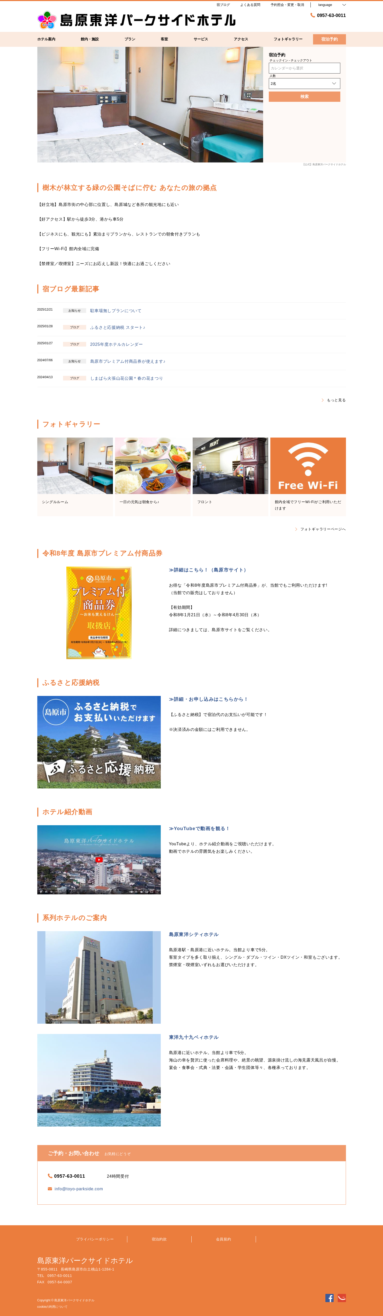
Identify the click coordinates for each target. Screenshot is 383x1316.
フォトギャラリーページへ (320, 529)
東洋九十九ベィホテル (194, 1037)
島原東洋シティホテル (194, 934)
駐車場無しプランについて (116, 310)
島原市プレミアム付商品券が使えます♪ (128, 361)
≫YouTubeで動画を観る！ (199, 828)
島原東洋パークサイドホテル (85, 1261)
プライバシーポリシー (95, 1239)
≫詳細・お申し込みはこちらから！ (209, 699)
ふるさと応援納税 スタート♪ (117, 327)
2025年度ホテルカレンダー (116, 344)
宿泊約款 (159, 1239)
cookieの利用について (52, 1307)
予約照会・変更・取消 (287, 5)
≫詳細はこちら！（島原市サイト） (209, 570)
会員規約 (223, 1239)
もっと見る (334, 400)
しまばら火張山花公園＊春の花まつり (126, 378)
